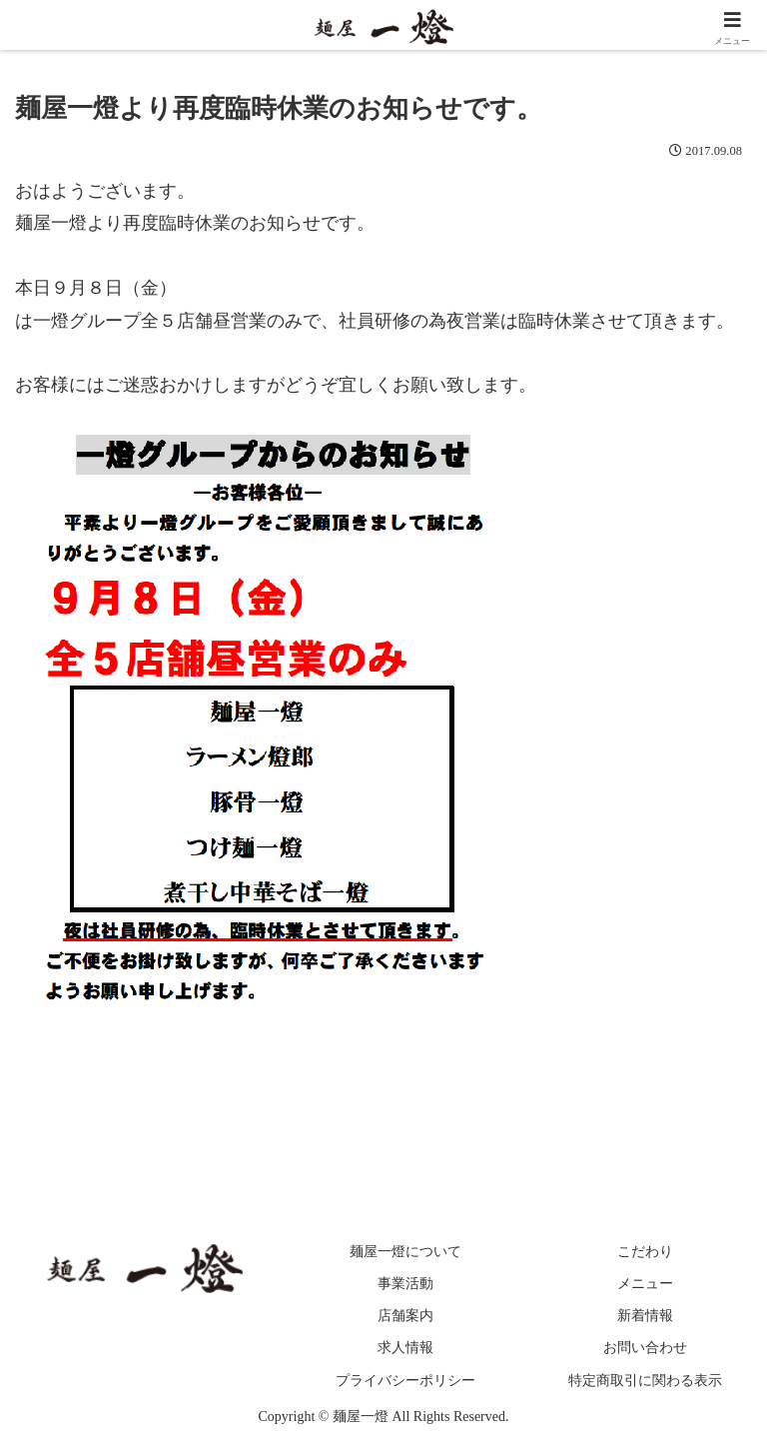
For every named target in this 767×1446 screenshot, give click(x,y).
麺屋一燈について (406, 1252)
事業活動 (406, 1284)
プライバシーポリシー (406, 1380)
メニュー (645, 1284)
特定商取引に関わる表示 (645, 1380)
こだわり (645, 1252)
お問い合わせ (645, 1348)
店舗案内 (406, 1316)
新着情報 (645, 1316)
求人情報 (406, 1348)
